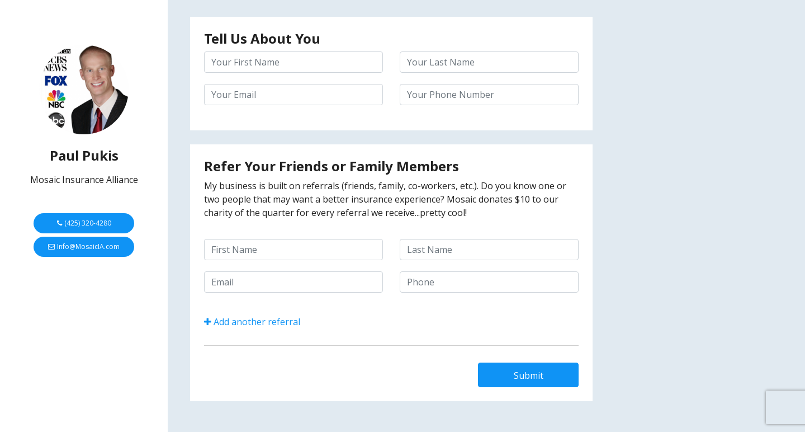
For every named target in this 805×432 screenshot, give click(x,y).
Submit (528, 375)
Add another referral (252, 322)
